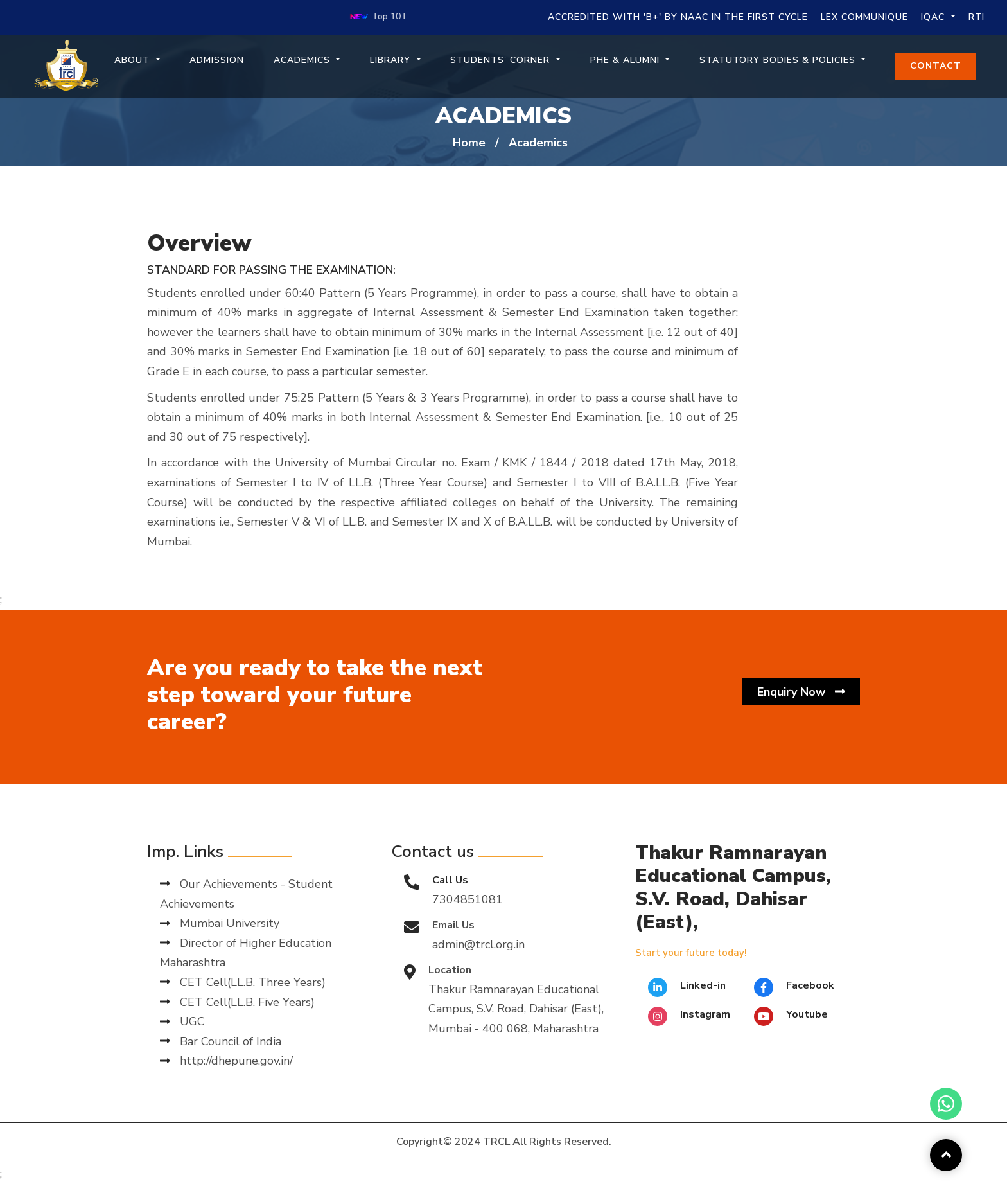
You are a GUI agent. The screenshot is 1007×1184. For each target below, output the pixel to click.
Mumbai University (219, 923)
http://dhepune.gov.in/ (226, 1060)
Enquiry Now (801, 692)
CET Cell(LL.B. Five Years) (237, 1002)
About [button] (133, 60)
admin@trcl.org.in (478, 944)
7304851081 (467, 899)
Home (469, 142)
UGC (182, 1021)
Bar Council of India (220, 1041)
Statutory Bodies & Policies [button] (779, 60)
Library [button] (392, 60)
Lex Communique (864, 17)
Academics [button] (303, 60)
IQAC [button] (934, 17)
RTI (976, 17)
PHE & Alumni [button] (626, 60)
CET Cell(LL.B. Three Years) (243, 982)
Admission (216, 60)
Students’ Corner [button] (501, 60)
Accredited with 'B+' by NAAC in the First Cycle (678, 17)
